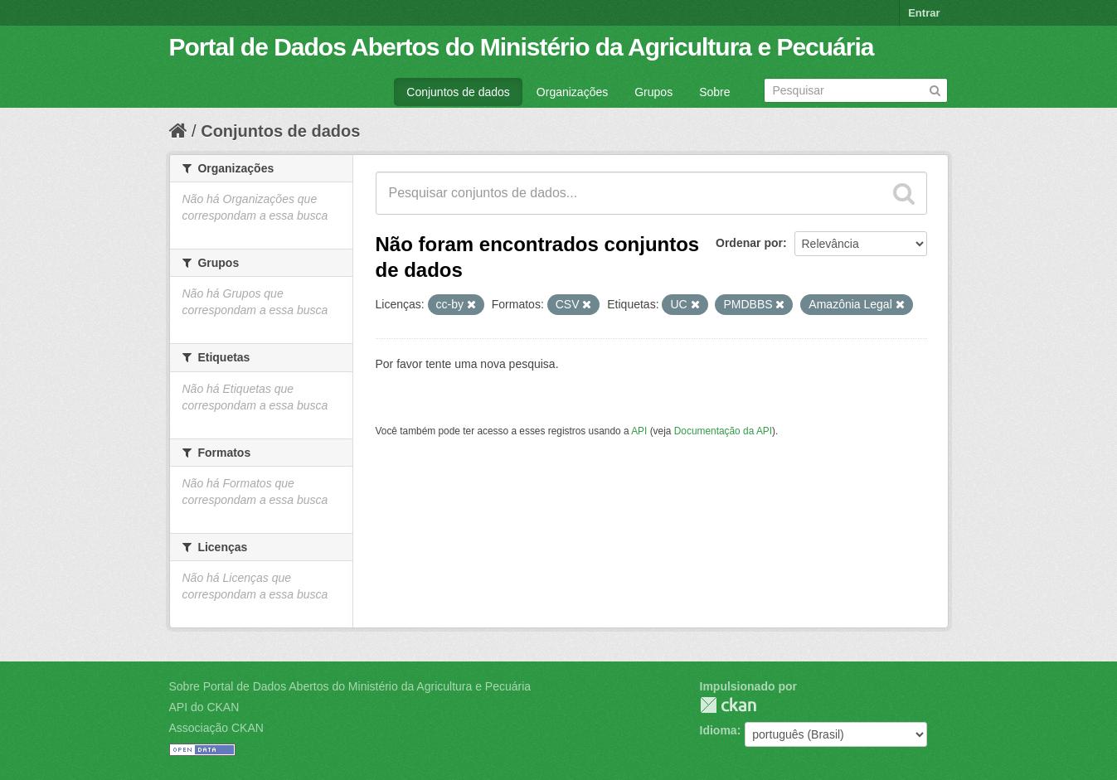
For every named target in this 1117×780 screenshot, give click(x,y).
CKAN (728, 705)
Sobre (714, 92)
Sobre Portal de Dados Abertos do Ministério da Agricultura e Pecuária (350, 686)
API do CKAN (204, 707)
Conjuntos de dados (458, 92)
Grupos (653, 92)
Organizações (572, 92)
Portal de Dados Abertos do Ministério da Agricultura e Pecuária (521, 47)
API (639, 431)
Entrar (924, 13)
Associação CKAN (216, 727)
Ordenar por (749, 243)
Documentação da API (723, 431)
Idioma (718, 730)
